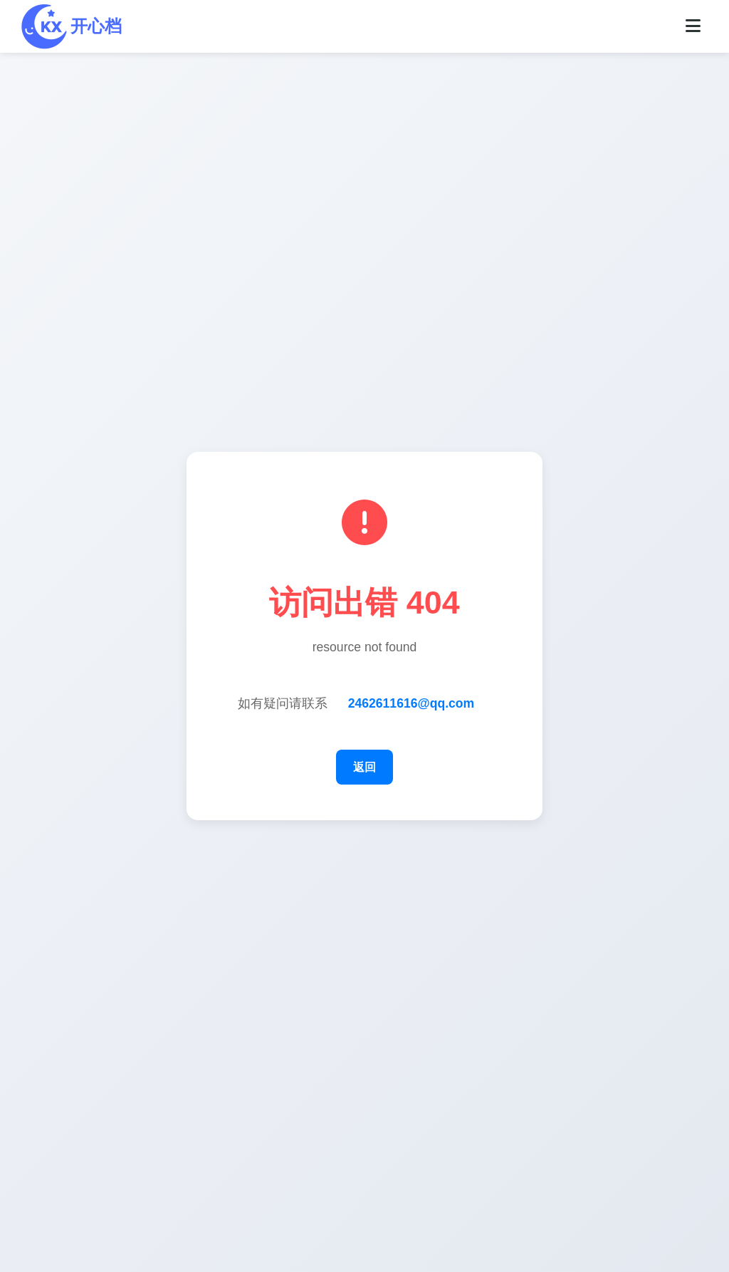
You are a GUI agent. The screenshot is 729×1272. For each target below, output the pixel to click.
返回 (364, 767)
